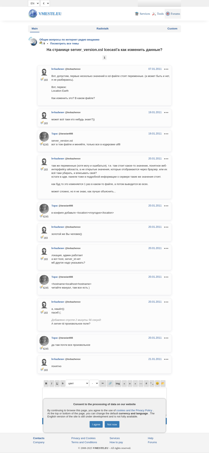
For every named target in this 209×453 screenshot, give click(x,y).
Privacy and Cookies (83, 438)
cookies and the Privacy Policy (134, 410)
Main (35, 28)
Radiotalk (103, 28)
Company (38, 442)
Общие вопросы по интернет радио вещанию (69, 39)
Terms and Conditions (84, 442)
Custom (172, 28)
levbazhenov (57, 69)
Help (150, 438)
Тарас (54, 133)
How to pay (116, 442)
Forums (152, 442)
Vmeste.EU (50, 13)
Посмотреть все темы (64, 43)
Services (115, 438)
